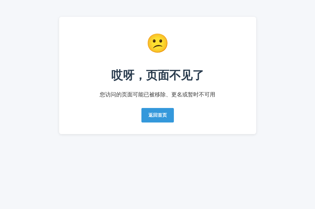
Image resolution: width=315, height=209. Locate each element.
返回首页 (157, 115)
